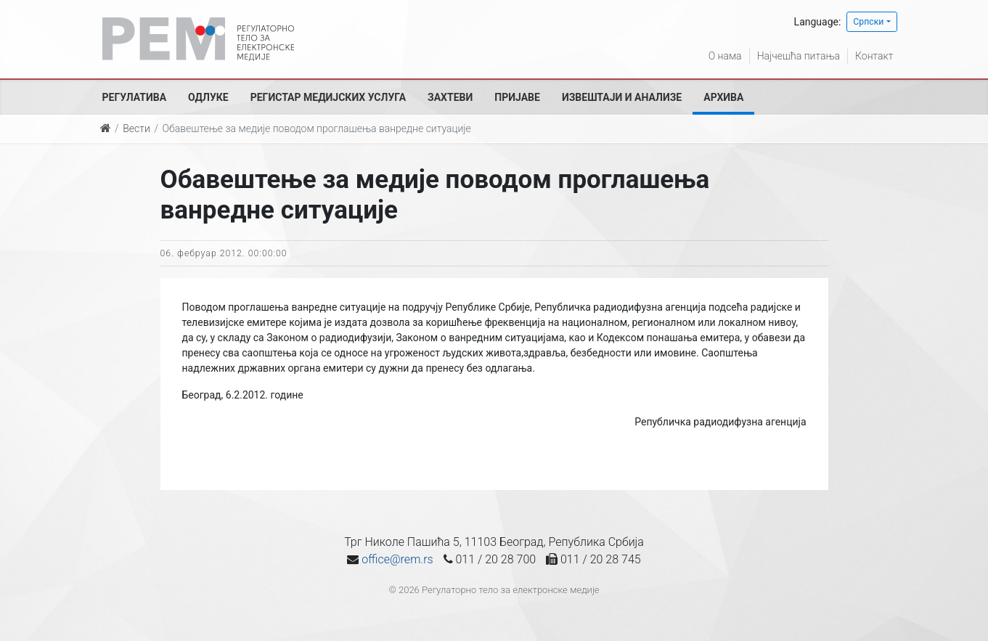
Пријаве (517, 97)
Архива (723, 97)
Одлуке (208, 97)
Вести (136, 128)
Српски (868, 22)
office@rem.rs (397, 559)
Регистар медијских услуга (328, 97)
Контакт (874, 56)
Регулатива (134, 97)
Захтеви (450, 97)
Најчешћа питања (798, 56)
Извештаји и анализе (622, 97)
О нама (725, 56)
